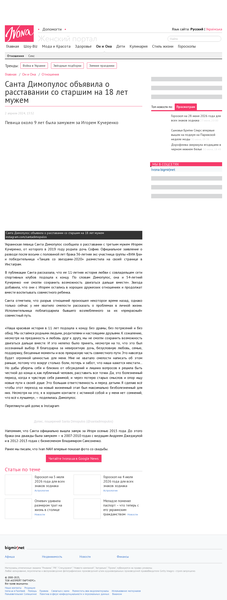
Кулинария (138, 46)
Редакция (29, 587)
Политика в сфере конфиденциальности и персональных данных (74, 594)
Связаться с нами (60, 590)
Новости (40, 514)
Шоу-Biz (30, 46)
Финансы (123, 557)
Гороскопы (187, 46)
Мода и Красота (56, 46)
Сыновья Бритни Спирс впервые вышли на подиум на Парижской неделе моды (193, 134)
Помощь (32, 590)
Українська (214, 29)
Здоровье (83, 46)
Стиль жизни (162, 46)
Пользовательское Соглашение (21, 594)
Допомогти (52, 29)
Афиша (10, 557)
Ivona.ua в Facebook (15, 590)
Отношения (15, 55)
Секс (31, 55)
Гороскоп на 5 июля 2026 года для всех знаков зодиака (50, 481)
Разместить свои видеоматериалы (90, 590)
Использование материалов (126, 590)
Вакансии (117, 594)
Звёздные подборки (67, 66)
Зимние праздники (101, 66)
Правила (43, 590)
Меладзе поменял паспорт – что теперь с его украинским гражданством (121, 507)
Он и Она (104, 46)
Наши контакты (13, 587)
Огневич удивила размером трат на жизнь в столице (48, 505)
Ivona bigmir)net (163, 169)
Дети (120, 46)
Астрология (42, 490)
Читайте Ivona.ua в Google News (74, 458)
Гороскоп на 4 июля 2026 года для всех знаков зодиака (118, 481)
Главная (12, 46)
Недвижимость (52, 557)
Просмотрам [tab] (185, 107)
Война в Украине (34, 66)
